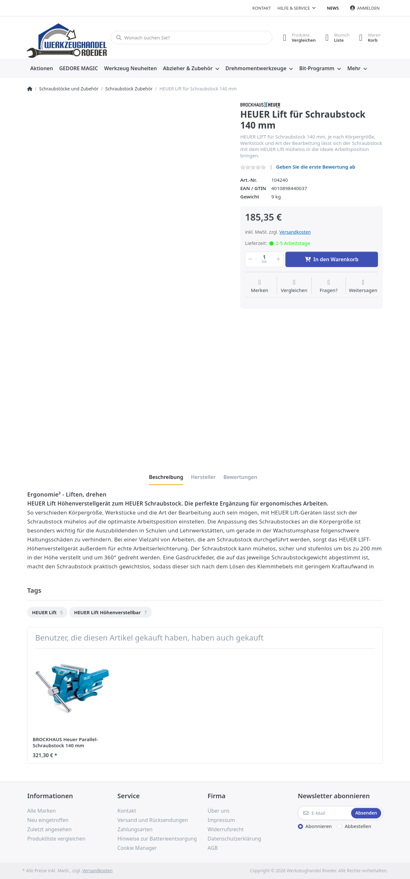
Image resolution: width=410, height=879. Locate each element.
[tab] (166, 477)
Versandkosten (295, 232)
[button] (249, 259)
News (333, 8)
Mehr (353, 68)
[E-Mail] (324, 813)
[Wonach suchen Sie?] (191, 37)
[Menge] (264, 259)
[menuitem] (41, 68)
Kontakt (261, 8)
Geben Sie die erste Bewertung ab (315, 166)
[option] (47, 612)
